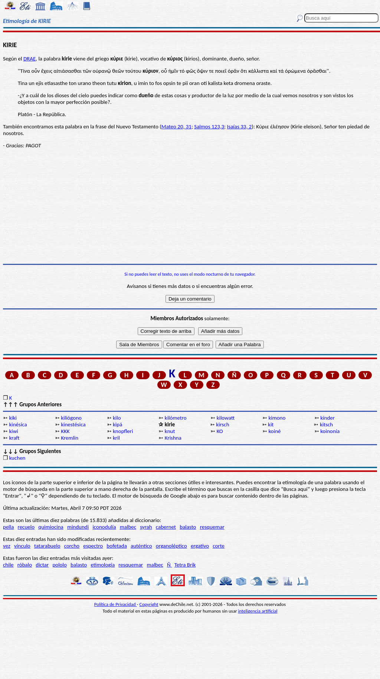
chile (8, 564)
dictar (42, 564)
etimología (103, 564)
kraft (14, 437)
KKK (65, 431)
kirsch (222, 424)
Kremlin (69, 437)
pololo (59, 564)
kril (116, 437)
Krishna (173, 437)
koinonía (330, 431)
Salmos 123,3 (209, 126)
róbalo (24, 564)
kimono (276, 417)
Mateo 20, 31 (176, 126)
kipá (117, 424)
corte (219, 545)
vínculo (22, 545)
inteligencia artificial (258, 611)
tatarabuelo (47, 545)
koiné (274, 431)
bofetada (117, 545)
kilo (117, 417)
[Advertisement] (190, 206)
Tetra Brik (185, 564)
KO (220, 431)
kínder (327, 417)
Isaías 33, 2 (239, 126)
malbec (128, 527)
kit (270, 424)
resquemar (212, 527)
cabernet (166, 527)
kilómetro (176, 417)
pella (8, 527)
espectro (93, 545)
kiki (13, 417)
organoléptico (171, 545)
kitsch (326, 424)
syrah (146, 527)
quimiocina (50, 527)
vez (6, 545)
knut (170, 431)
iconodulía (104, 527)
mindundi (78, 527)
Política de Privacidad (115, 604)
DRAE (29, 58)
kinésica (18, 424)
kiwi (13, 431)
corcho (71, 545)
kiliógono (71, 417)
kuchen (17, 458)
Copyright (149, 604)
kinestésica (73, 424)
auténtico (141, 545)
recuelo (26, 527)
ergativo (200, 545)
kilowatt (226, 417)
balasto (188, 527)
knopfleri (123, 431)
